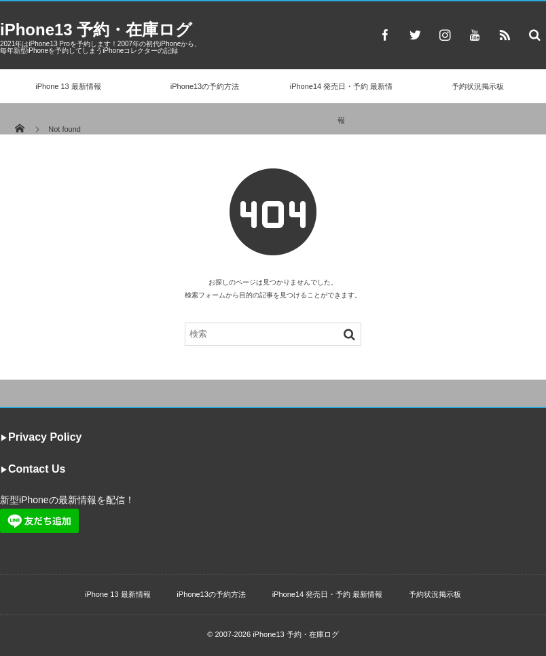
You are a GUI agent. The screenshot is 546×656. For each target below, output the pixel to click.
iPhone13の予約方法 (205, 86)
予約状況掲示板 (478, 86)
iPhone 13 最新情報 (68, 86)
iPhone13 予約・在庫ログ (96, 29)
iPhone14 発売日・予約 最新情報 (341, 103)
